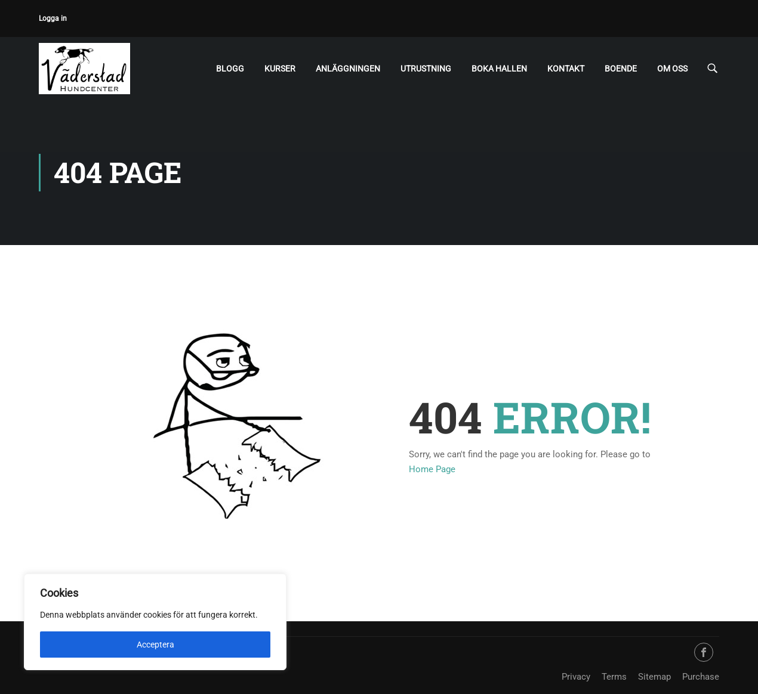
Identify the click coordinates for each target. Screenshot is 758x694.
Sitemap (654, 676)
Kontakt (565, 68)
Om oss (672, 68)
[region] (155, 622)
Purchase (700, 676)
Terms (614, 676)
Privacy (576, 676)
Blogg (230, 68)
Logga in (53, 18)
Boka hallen (499, 68)
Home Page (432, 469)
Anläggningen (348, 68)
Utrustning (425, 68)
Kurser (279, 68)
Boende (621, 68)
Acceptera (155, 644)
